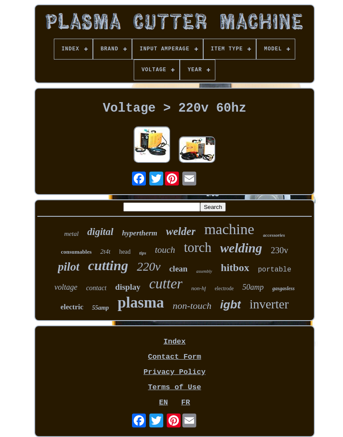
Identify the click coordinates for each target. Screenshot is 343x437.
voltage (65, 287)
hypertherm (139, 233)
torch (197, 247)
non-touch (192, 305)
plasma (141, 302)
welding (241, 248)
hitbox (235, 267)
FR (185, 402)
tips (142, 252)
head (124, 251)
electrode (224, 288)
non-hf (198, 288)
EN (163, 402)
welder (180, 231)
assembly (204, 271)
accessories (274, 235)
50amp (253, 287)
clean (178, 268)
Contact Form (174, 357)
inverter (269, 304)
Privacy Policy (175, 372)
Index (174, 342)
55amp (100, 308)
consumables (76, 251)
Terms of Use (174, 387)
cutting (108, 265)
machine (229, 229)
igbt (230, 304)
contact (96, 287)
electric (71, 307)
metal (71, 233)
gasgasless (283, 288)
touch (165, 250)
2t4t (105, 251)
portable (274, 270)
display (127, 286)
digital (100, 231)
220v (148, 266)
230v (279, 250)
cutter (165, 283)
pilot (68, 266)
